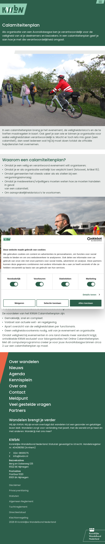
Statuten (14, 496)
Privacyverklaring (18, 490)
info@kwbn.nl (20, 456)
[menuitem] (13, 9)
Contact (17, 392)
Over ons (18, 386)
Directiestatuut (17, 512)
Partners (17, 410)
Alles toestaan (86, 303)
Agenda (17, 374)
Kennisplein (20, 380)
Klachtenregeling (18, 517)
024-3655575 (21, 453)
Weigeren (19, 303)
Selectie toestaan (52, 303)
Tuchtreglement (18, 506)
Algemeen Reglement (21, 501)
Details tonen (89, 294)
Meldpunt (18, 398)
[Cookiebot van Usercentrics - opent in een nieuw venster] (89, 239)
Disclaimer (15, 485)
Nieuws (16, 368)
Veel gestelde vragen (30, 404)
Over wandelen (24, 362)
